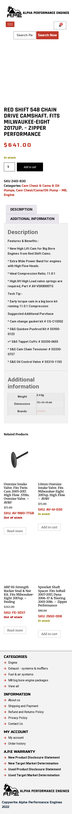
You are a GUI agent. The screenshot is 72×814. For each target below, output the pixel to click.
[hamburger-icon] (10, 24)
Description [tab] (21, 209)
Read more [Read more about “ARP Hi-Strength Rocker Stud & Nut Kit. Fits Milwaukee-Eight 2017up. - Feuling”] (15, 630)
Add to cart (30, 167)
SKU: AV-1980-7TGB (19, 479)
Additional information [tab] (32, 219)
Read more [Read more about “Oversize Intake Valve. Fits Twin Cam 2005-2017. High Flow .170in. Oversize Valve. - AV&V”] (15, 531)
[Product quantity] (9, 167)
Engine (9, 195)
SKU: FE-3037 (19, 580)
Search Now (47, 35)
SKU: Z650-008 (53, 582)
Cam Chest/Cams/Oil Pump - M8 (41, 190)
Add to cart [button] (49, 527)
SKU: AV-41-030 (53, 477)
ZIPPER (41, 411)
